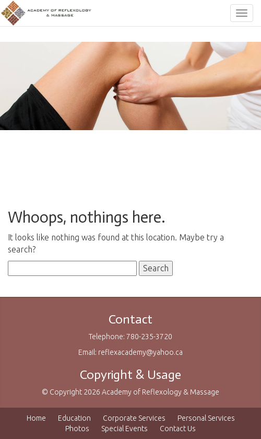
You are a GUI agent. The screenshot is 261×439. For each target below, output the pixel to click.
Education (74, 418)
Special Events (124, 428)
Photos (77, 428)
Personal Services (206, 418)
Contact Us (178, 428)
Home (36, 418)
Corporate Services (134, 418)
